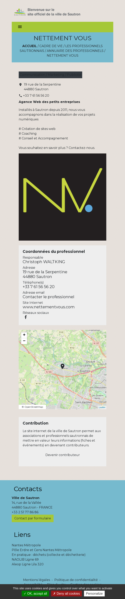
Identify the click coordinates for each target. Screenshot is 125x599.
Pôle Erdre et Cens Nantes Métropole (42, 550)
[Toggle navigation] (20, 27)
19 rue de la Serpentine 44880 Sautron (42, 87)
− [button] (24, 341)
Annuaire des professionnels (75, 51)
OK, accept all (35, 593)
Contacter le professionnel (48, 296)
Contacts (28, 489)
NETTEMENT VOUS (62, 55)
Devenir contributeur (62, 455)
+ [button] (24, 335)
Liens (22, 534)
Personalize (94, 593)
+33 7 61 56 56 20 (36, 95)
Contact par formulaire (32, 518)
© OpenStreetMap (32, 406)
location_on (60, 364)
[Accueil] (54, 11)
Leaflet (102, 407)
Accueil (29, 46)
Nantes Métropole (26, 545)
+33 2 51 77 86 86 (25, 512)
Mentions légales (36, 580)
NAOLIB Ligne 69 (25, 559)
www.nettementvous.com (49, 307)
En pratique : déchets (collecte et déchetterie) (49, 555)
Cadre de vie (51, 46)
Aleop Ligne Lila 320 (28, 564)
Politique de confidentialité (76, 580)
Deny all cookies (66, 593)
